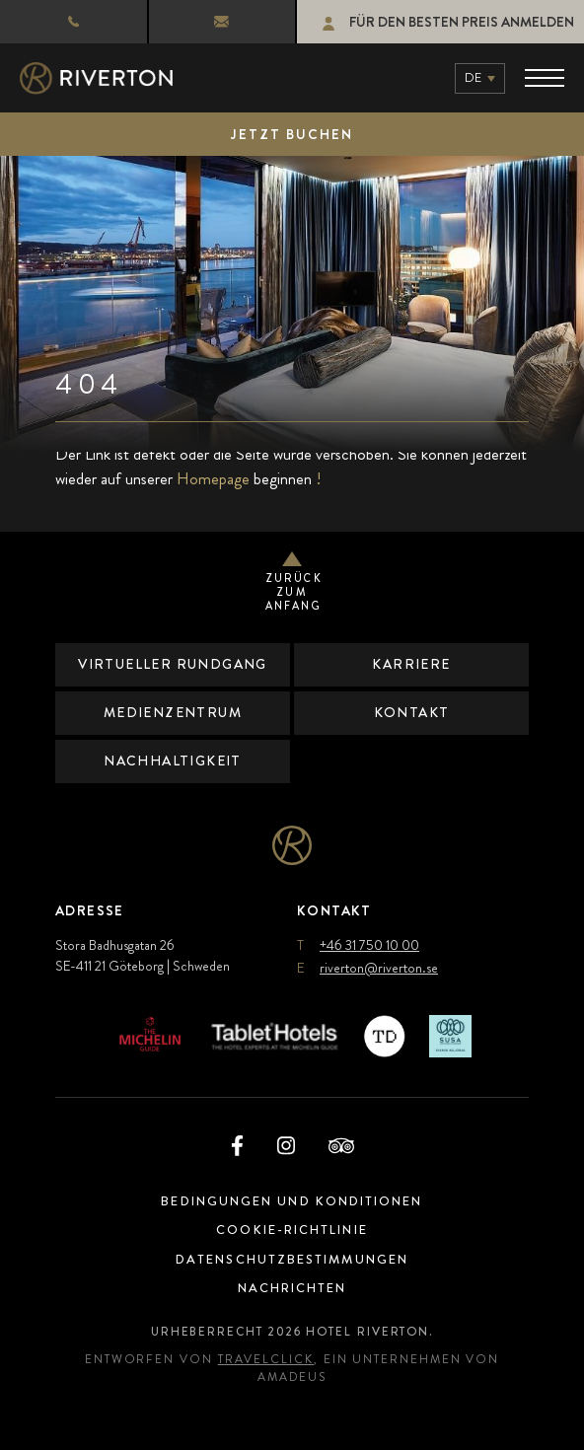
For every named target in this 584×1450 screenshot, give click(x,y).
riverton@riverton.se (203, 22)
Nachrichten (292, 1287)
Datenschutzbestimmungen (292, 1259)
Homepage (213, 478)
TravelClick (266, 1359)
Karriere (412, 664)
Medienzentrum (172, 712)
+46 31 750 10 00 (67, 21)
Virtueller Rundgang (172, 664)
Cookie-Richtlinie (292, 1229)
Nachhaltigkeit (173, 760)
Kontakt (412, 712)
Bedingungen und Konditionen (292, 1201)
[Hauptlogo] (96, 78)
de (473, 77)
